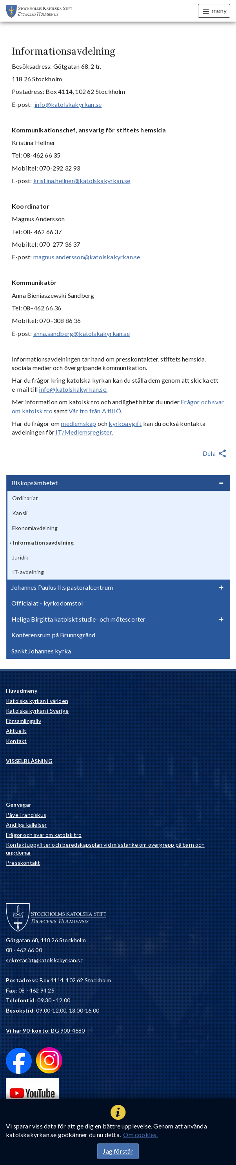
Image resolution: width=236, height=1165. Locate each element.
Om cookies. (140, 1134)
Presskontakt (23, 862)
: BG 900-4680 (45, 1030)
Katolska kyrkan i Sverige (37, 710)
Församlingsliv (23, 720)
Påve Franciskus (26, 814)
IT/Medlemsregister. (83, 432)
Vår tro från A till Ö (95, 411)
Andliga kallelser (26, 824)
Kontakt (16, 741)
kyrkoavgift (125, 423)
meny (214, 11)
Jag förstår (118, 1151)
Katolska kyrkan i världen (37, 700)
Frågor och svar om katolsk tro (44, 834)
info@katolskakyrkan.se (68, 104)
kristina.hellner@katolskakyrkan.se (82, 180)
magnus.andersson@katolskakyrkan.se (86, 257)
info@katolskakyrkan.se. (73, 389)
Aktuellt (16, 730)
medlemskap (78, 423)
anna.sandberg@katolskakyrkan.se (81, 333)
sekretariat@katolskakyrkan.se (45, 960)
